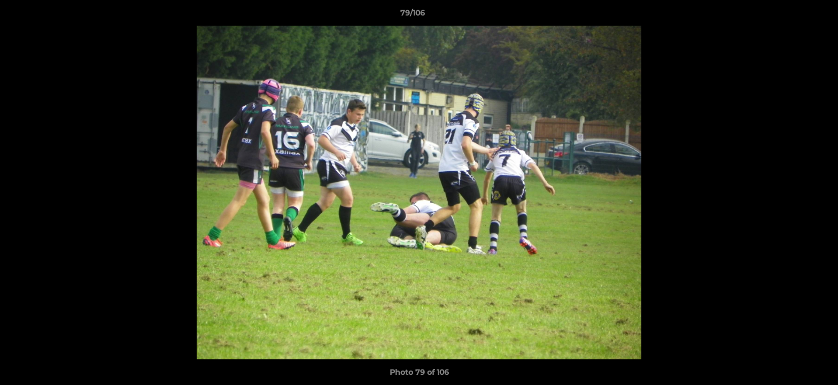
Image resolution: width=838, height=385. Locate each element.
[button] (793, 15)
